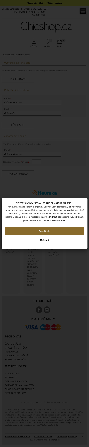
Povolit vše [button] (44, 231)
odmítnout (52, 217)
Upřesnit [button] (44, 240)
